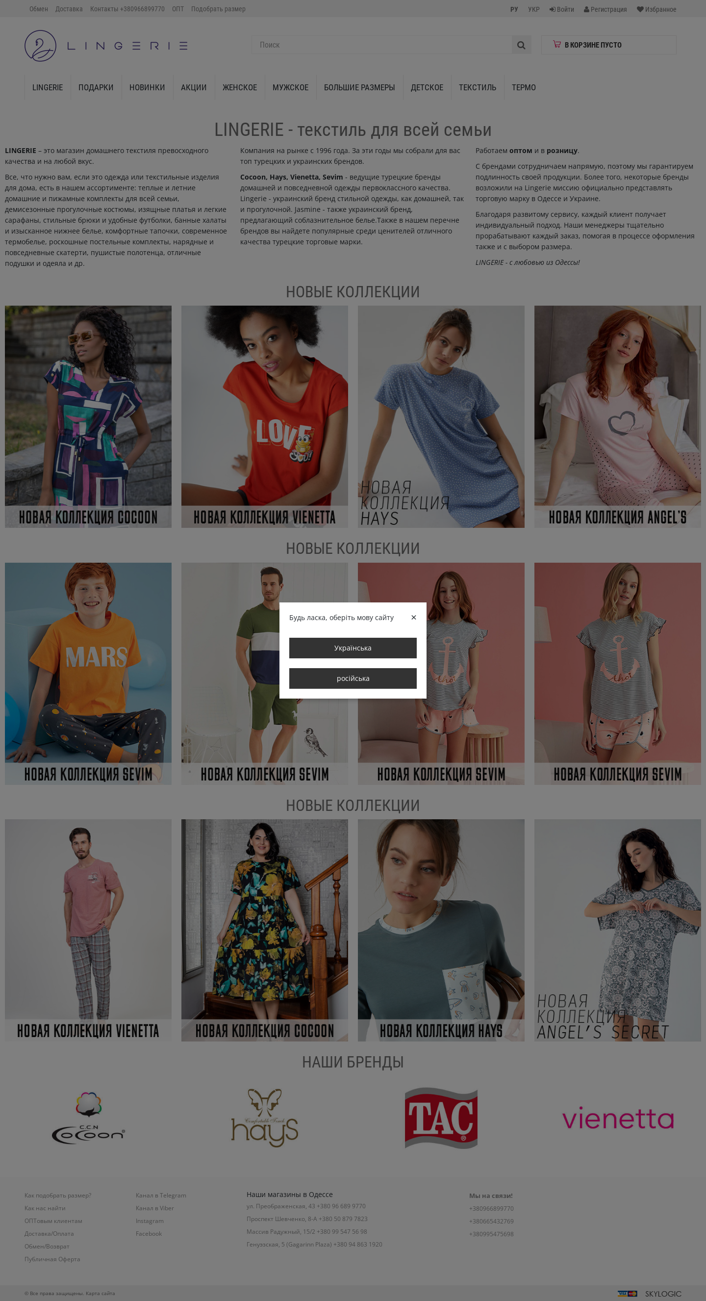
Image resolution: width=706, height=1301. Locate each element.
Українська (353, 647)
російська (353, 678)
